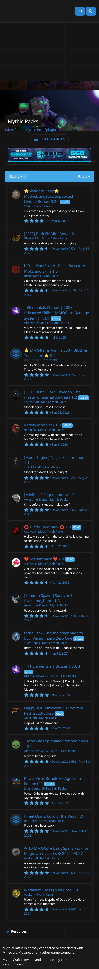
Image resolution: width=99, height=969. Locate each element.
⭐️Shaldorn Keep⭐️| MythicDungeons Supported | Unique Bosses (50, 196)
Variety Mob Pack (39, 424)
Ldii (26, 467)
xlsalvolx (30, 531)
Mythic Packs (43, 206)
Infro (27, 276)
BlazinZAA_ (32, 238)
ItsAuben (30, 821)
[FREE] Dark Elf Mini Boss (46, 233)
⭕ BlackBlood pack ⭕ (44, 526)
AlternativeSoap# (36, 323)
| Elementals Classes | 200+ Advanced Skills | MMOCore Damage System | (56, 313)
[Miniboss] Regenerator (44, 494)
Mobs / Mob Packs (54, 238)
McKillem (30, 718)
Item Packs (49, 360)
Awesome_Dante (36, 499)
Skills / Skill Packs (54, 788)
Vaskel (28, 858)
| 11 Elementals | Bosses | (47, 666)
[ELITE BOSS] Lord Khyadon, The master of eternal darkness (52, 394)
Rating (16, 176)
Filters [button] (82, 176)
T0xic (27, 206)
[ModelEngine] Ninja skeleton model (55, 457)
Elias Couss (32, 643)
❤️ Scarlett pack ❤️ (41, 558)
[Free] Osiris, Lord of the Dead (50, 816)
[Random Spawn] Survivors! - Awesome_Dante (49, 598)
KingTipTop (31, 360)
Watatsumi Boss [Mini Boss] (48, 889)
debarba (30, 429)
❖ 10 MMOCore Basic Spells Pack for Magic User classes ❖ (56, 851)
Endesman (31, 402)
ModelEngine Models (46, 467)
